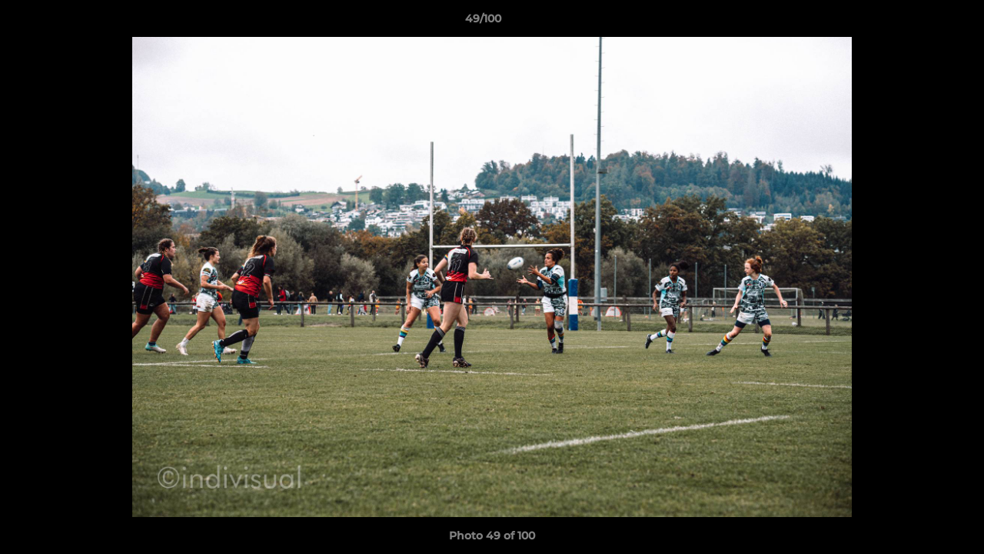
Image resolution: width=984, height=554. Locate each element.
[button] (919, 22)
